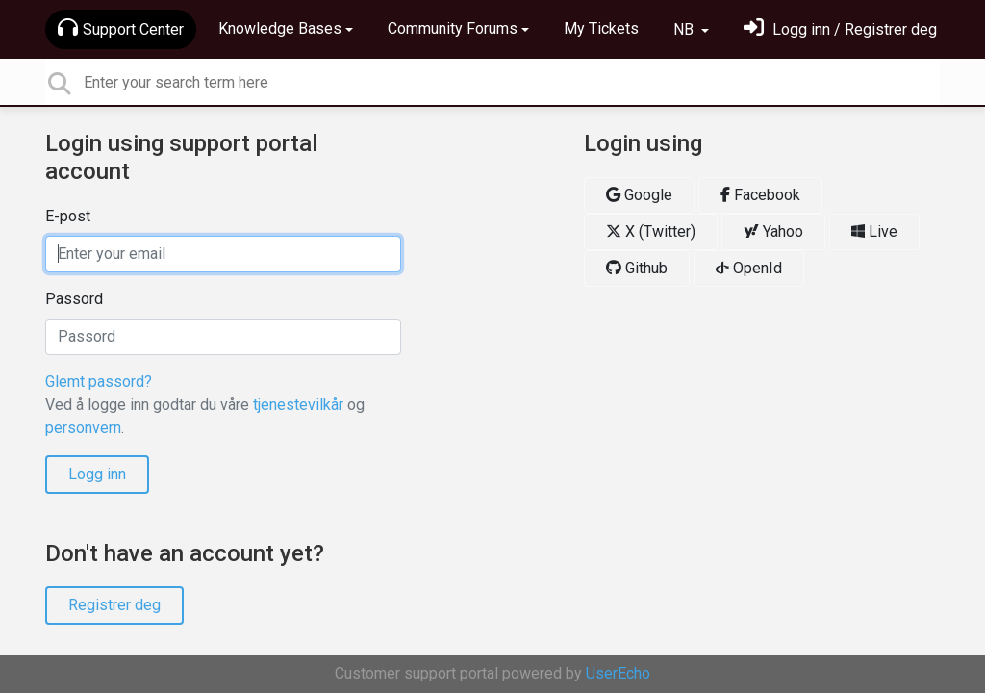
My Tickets (601, 28)
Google (639, 195)
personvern (83, 428)
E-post (67, 216)
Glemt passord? (98, 381)
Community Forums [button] (453, 28)
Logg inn (97, 474)
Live (874, 231)
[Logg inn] (840, 29)
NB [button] (685, 29)
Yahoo (773, 231)
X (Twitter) (650, 231)
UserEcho (618, 673)
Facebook (760, 195)
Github (637, 268)
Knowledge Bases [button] (279, 28)
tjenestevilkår (298, 405)
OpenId (749, 268)
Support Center (121, 27)
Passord (74, 299)
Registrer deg (114, 605)
